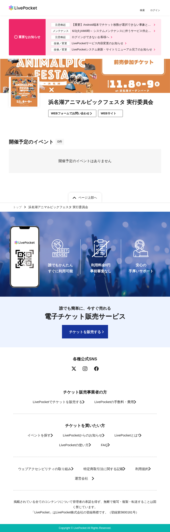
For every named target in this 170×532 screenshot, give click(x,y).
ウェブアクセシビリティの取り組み (53, 469)
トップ (18, 206)
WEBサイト (117, 118)
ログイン (155, 10)
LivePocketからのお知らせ (81, 435)
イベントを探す (32, 435)
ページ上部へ (87, 196)
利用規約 (65, 478)
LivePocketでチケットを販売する (53, 402)
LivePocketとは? (130, 435)
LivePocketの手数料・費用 (116, 402)
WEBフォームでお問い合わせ (72, 117)
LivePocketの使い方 (71, 445)
